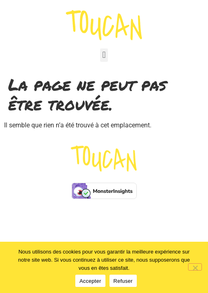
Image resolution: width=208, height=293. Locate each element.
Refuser (123, 281)
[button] (104, 55)
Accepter (90, 281)
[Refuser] (195, 267)
